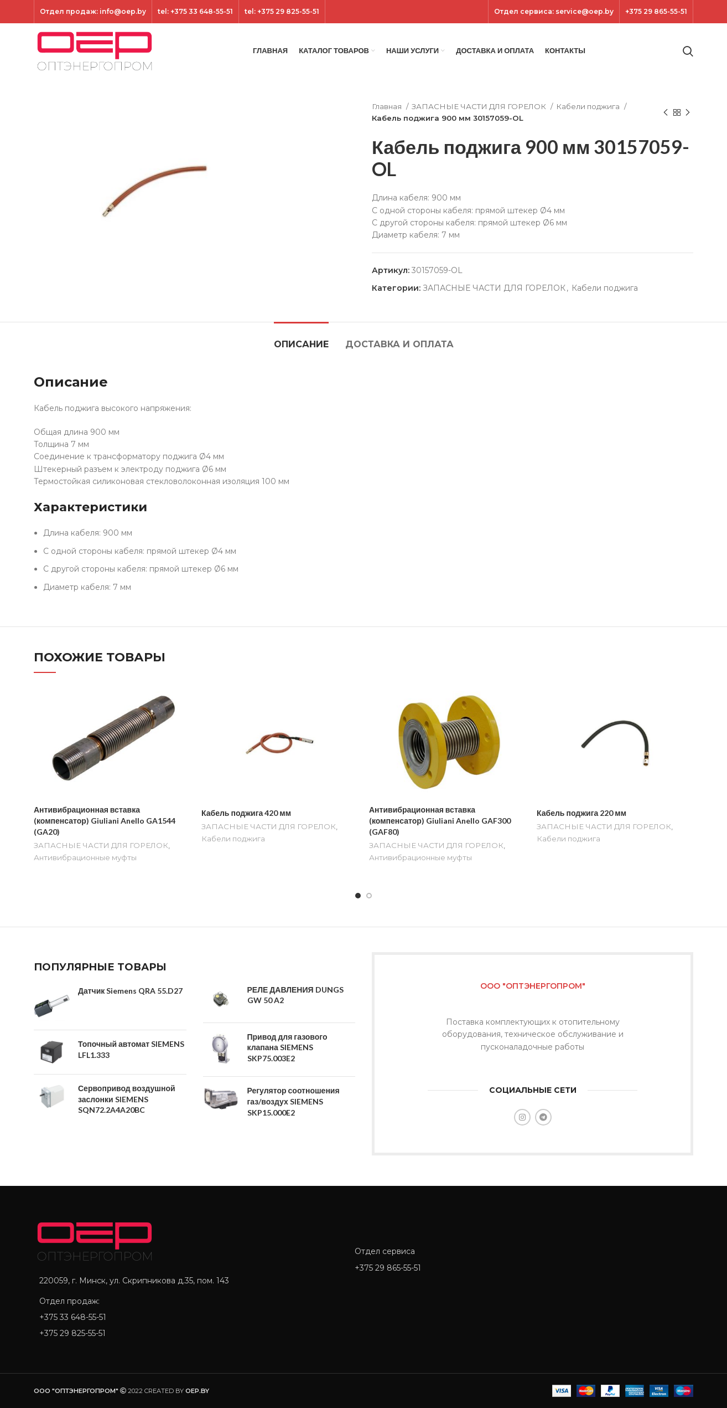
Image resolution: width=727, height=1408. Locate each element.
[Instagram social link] (522, 1117)
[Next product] (687, 112)
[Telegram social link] (543, 1117)
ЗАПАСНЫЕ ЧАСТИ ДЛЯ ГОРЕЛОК (480, 106)
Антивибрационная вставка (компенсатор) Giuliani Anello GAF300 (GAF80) (440, 820)
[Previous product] (665, 112)
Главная (387, 106)
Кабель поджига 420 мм (246, 813)
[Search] (688, 51)
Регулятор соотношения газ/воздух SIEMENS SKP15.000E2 (293, 1101)
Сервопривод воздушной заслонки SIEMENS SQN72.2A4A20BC (126, 1098)
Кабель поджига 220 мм (581, 813)
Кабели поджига (588, 106)
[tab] (301, 339)
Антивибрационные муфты (85, 857)
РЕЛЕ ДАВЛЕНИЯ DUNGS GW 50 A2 (295, 995)
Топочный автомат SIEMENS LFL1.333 (131, 1049)
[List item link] (186, 1317)
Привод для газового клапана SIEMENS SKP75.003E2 (287, 1047)
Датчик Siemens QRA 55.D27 (130, 990)
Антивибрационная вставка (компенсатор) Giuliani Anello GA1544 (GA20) (104, 820)
